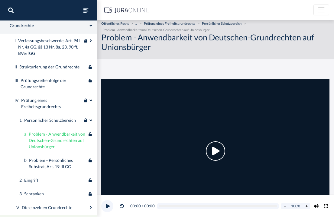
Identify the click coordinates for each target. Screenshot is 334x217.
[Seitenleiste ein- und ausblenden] (86, 10)
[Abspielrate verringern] (284, 206)
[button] (123, 206)
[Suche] (11, 10)
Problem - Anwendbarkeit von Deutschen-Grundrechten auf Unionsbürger (155, 30)
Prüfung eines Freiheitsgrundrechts (169, 23)
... (136, 23)
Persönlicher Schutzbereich (222, 23)
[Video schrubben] (218, 206)
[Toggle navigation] (321, 10)
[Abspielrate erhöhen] (306, 206)
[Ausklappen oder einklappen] (91, 117)
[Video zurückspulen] (122, 206)
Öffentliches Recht (115, 23)
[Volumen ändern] (316, 206)
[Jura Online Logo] (126, 10)
